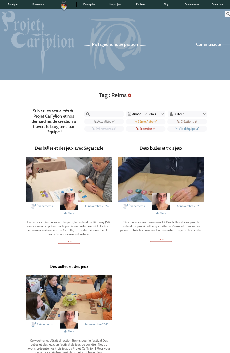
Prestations (38, 4)
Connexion (217, 4)
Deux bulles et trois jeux (161, 148)
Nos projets (115, 4)
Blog (166, 4)
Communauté (192, 4)
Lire (69, 241)
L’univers (140, 4)
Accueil (64, 4)
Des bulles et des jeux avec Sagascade (69, 148)
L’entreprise (89, 4)
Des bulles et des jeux (69, 266)
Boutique (13, 4)
